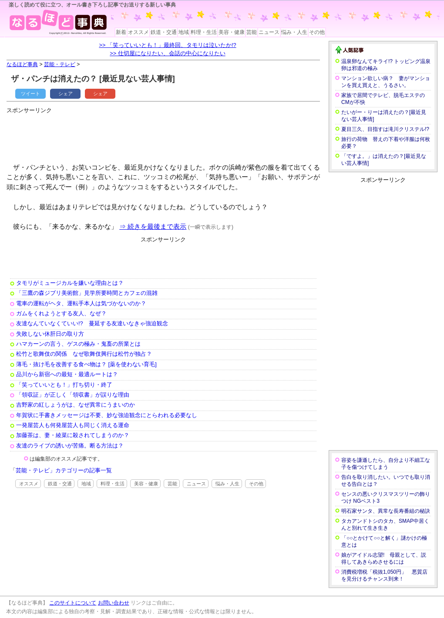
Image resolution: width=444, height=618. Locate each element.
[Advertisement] (165, 134)
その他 (317, 32)
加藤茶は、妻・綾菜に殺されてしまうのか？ (72, 435)
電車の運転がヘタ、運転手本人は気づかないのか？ (81, 303)
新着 (121, 32)
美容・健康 (232, 32)
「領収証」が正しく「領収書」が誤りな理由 (72, 394)
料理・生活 (204, 32)
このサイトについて (72, 603)
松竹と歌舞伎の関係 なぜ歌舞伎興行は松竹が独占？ (84, 354)
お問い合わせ (113, 603)
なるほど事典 (22, 64)
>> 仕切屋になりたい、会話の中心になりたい (167, 53)
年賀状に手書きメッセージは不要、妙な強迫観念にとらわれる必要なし (106, 415)
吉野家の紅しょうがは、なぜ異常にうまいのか (75, 404)
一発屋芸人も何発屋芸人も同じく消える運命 (72, 425)
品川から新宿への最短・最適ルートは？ (67, 374)
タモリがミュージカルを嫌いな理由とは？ (70, 283)
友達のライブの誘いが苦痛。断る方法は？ (70, 445)
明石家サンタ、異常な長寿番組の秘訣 (385, 511)
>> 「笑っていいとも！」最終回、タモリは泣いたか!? (167, 45)
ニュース (269, 32)
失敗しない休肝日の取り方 (50, 334)
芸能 (251, 32)
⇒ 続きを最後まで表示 (152, 226)
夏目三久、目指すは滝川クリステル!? (385, 129)
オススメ (138, 32)
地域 (183, 32)
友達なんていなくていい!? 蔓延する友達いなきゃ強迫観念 (92, 323)
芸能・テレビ (59, 64)
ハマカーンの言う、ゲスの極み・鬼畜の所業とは (78, 344)
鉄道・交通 (164, 32)
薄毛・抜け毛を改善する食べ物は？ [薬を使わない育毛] (86, 364)
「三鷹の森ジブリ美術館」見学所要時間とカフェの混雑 (87, 293)
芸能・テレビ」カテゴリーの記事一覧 (64, 470)
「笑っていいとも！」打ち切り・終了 (64, 384)
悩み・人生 (294, 32)
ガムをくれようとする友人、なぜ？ (61, 313)
